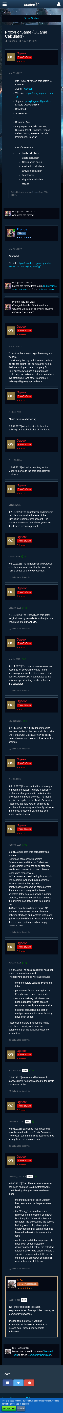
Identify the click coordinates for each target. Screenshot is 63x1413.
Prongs (16, 211)
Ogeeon (12, 41)
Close (21, 1408)
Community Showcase (39, 1355)
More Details (9, 1408)
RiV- (14, 1347)
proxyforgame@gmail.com (39, 101)
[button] (4, 4)
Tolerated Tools (46, 289)
